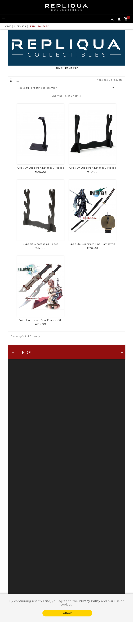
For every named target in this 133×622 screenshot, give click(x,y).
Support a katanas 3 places (40, 243)
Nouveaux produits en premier (66, 88)
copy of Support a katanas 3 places (40, 167)
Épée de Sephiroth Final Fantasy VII (93, 243)
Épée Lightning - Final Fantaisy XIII (40, 320)
